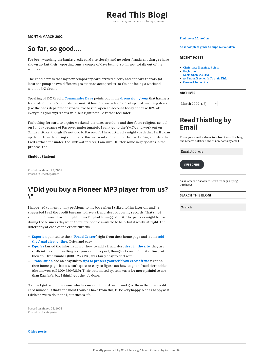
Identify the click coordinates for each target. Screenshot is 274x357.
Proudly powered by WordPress (114, 350)
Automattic (172, 350)
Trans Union (42, 261)
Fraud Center (85, 236)
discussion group (134, 98)
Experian (39, 236)
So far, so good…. (54, 48)
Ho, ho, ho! (190, 71)
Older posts (37, 331)
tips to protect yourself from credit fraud (116, 261)
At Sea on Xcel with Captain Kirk (205, 78)
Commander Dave (78, 98)
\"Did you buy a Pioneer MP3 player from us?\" (98, 193)
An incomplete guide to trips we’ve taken (207, 47)
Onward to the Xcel (196, 82)
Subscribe (192, 164)
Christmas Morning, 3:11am (201, 67)
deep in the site (137, 246)
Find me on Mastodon (194, 38)
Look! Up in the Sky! (196, 75)
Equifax (38, 246)
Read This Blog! (137, 14)
